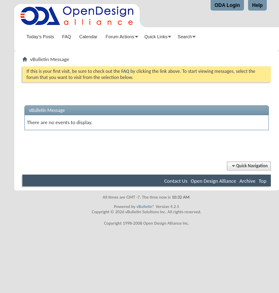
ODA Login (227, 5)
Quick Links (156, 36)
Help (257, 5)
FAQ (66, 36)
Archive (247, 181)
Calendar (88, 36)
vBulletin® (145, 206)
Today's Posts (40, 36)
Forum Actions (119, 36)
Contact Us (175, 181)
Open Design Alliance (213, 181)
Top (262, 181)
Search (185, 36)
